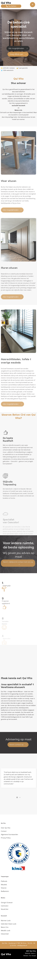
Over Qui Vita (5, 828)
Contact (3, 831)
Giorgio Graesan (7, 903)
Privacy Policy (6, 838)
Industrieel (5, 934)
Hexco (33, 953)
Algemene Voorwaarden (9, 834)
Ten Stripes (32, 956)
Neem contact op (18, 745)
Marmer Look (5, 921)
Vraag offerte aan (18, 54)
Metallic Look (5, 931)
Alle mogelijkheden (18, 48)
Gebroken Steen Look (8, 924)
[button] (17, 797)
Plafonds (4, 881)
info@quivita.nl (22, 945)
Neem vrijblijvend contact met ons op (18, 563)
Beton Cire (4, 927)
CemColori (4, 906)
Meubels (4, 885)
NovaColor (4, 909)
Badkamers (5, 891)
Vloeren (3, 888)
